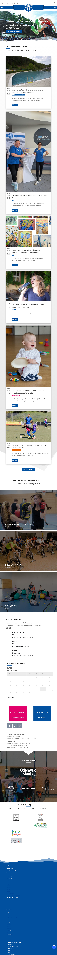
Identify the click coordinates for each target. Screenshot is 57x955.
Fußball (8, 885)
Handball (8, 887)
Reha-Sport (9, 909)
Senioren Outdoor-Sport (12, 918)
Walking (8, 930)
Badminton (9, 872)
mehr (21, 94)
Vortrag (21, 303)
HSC (9, 952)
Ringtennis (9, 911)
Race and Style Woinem (12, 897)
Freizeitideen (11, 950)
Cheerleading (9, 879)
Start (8, 865)
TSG (20, 182)
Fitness (8, 883)
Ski (7, 920)
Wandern (8, 932)
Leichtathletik (10, 893)
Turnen (8, 926)
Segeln (8, 916)
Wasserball (9, 934)
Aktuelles (10, 944)
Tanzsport (8, 922)
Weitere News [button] (27, 469)
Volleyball (8, 928)
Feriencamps (11, 948)
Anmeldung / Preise (13, 946)
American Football (11, 870)
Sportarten (10, 868)
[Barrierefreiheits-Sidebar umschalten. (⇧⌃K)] (54, 947)
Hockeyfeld (9, 889)
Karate (8, 891)
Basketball (9, 877)
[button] (2, 7)
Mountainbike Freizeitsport (13, 895)
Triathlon (8, 924)
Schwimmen (9, 914)
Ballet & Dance (10, 875)
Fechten (8, 881)
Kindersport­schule (14, 942)
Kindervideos (11, 954)
